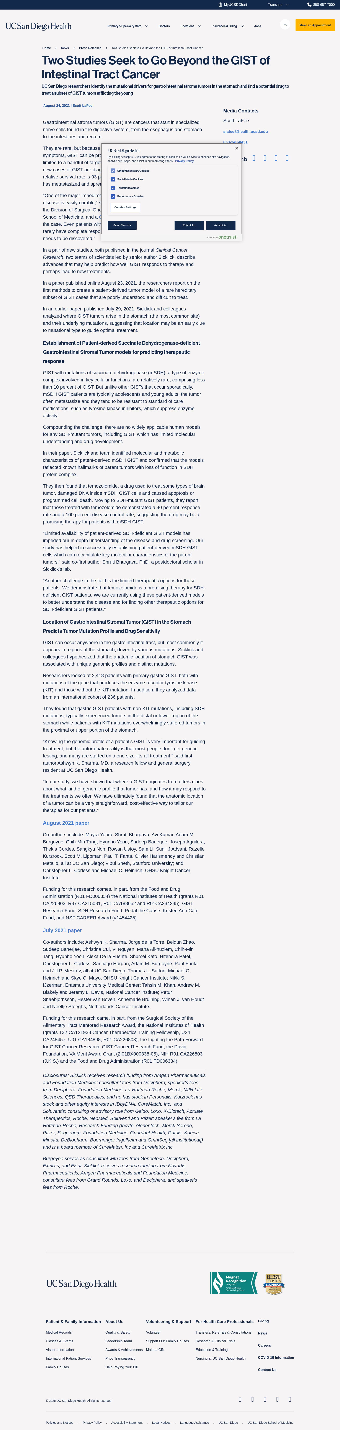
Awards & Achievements (124, 1350)
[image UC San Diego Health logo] (49, 27)
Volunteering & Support (168, 1321)
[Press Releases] (90, 48)
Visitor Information (60, 1350)
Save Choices (122, 225)
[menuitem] (127, 26)
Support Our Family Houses (167, 1341)
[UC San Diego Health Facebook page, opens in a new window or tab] (265, 1399)
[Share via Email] (287, 159)
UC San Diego (229, 1422)
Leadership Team (118, 1341)
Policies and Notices (60, 1422)
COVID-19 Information (276, 1357)
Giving (263, 1321)
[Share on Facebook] (254, 159)
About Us (114, 1321)
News (262, 1333)
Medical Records (59, 1332)
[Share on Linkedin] (276, 159)
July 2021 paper (62, 930)
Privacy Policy (93, 1422)
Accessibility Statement (127, 1422)
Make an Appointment (315, 25)
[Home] (46, 48)
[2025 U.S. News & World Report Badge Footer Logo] (275, 1284)
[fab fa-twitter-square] (290, 1399)
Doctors (164, 26)
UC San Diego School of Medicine (271, 1422)
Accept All (220, 225)
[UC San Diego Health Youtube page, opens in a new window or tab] (277, 1399)
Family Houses (57, 1367)
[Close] (237, 148)
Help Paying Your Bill (121, 1367)
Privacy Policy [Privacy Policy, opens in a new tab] (184, 161)
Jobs (257, 26)
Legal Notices (162, 1422)
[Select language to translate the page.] (275, 5)
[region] (171, 192)
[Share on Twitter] (265, 159)
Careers (264, 1345)
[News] (65, 48)
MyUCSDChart (232, 4)
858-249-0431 (235, 142)
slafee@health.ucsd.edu (245, 131)
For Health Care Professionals (225, 1321)
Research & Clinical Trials (215, 1341)
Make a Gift (155, 1350)
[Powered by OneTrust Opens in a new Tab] (223, 238)
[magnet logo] (235, 1284)
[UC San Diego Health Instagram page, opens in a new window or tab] (252, 1399)
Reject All (189, 225)
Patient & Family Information (73, 1321)
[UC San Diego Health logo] (83, 1284)
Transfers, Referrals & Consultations (223, 1332)
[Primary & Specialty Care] (128, 26)
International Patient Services (68, 1358)
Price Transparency (120, 1358)
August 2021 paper (66, 823)
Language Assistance (195, 1422)
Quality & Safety (117, 1332)
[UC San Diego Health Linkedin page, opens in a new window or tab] (240, 1399)
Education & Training (212, 1350)
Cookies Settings (125, 207)
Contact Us (267, 1370)
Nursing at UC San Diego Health (220, 1358)
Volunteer (153, 1332)
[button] (285, 24)
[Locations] (191, 26)
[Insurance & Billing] (228, 26)
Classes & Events (59, 1341)
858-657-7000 (321, 4)
